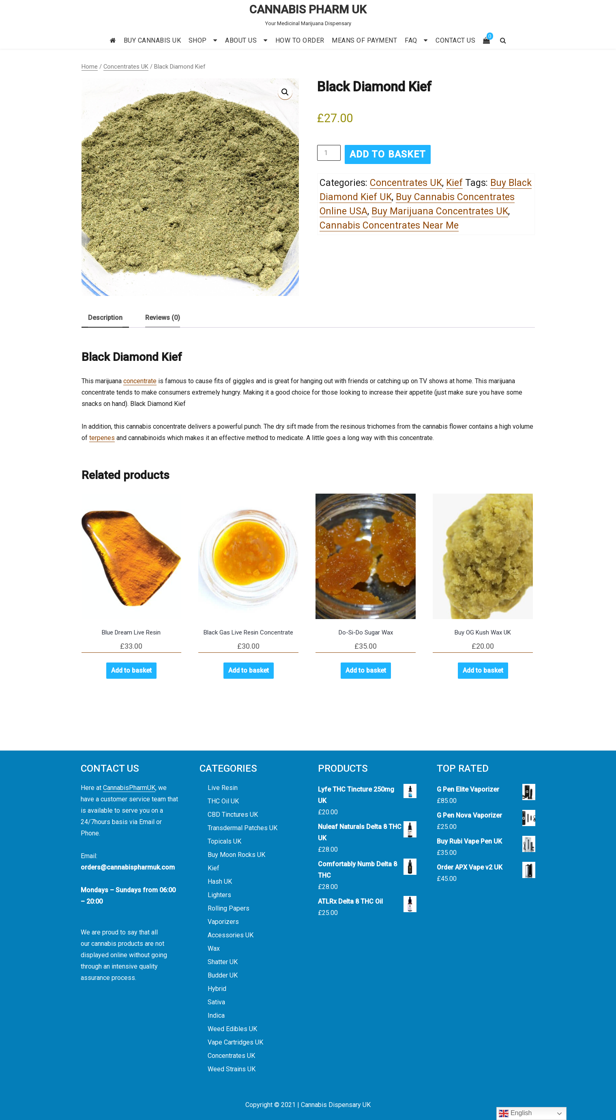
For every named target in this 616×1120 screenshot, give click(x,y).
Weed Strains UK (231, 1069)
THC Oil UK (223, 801)
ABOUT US (241, 40)
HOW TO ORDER (299, 40)
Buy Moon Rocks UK (236, 855)
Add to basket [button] (131, 670)
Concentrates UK (125, 66)
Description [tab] (105, 318)
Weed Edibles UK (232, 1029)
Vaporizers (223, 922)
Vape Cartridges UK (235, 1042)
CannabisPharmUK (129, 788)
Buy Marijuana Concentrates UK (439, 211)
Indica (216, 1015)
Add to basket (388, 154)
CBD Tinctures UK (233, 814)
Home (90, 66)
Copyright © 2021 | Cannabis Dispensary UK (308, 1105)
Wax (214, 948)
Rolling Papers (228, 908)
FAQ (411, 40)
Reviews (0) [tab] (162, 318)
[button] (285, 92)
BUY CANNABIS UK (152, 40)
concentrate (140, 381)
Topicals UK (224, 841)
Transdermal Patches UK (242, 828)
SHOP (198, 40)
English (515, 1113)
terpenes (102, 438)
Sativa (216, 1002)
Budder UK (223, 975)
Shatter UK (223, 962)
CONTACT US (455, 40)
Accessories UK (230, 935)
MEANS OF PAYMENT (364, 40)
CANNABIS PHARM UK (308, 9)
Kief (454, 182)
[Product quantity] (329, 153)
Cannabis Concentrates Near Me (389, 225)
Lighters (219, 895)
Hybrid (217, 989)
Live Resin (223, 788)
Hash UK (220, 881)
